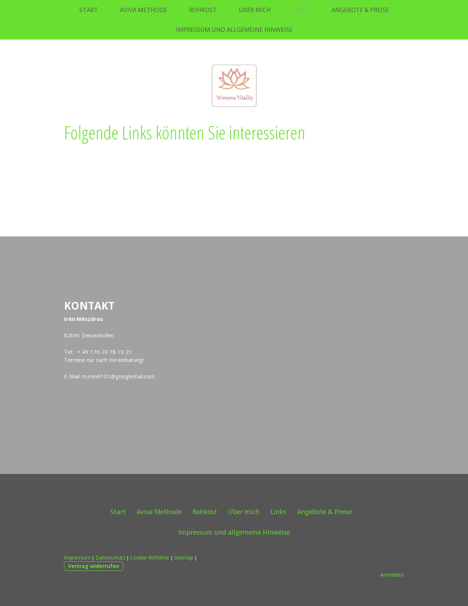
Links (301, 10)
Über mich (255, 10)
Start (88, 10)
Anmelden (392, 574)
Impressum (77, 557)
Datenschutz (110, 557)
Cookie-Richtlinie (149, 557)
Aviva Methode (143, 10)
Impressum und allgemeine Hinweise (234, 30)
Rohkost (203, 10)
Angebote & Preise (360, 10)
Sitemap (183, 557)
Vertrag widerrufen (93, 565)
